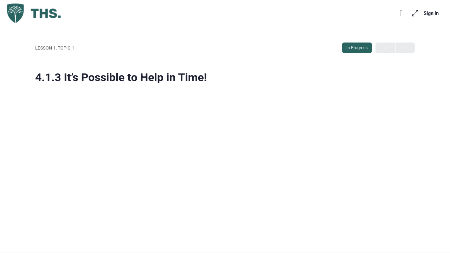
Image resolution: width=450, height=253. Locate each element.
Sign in (431, 13)
